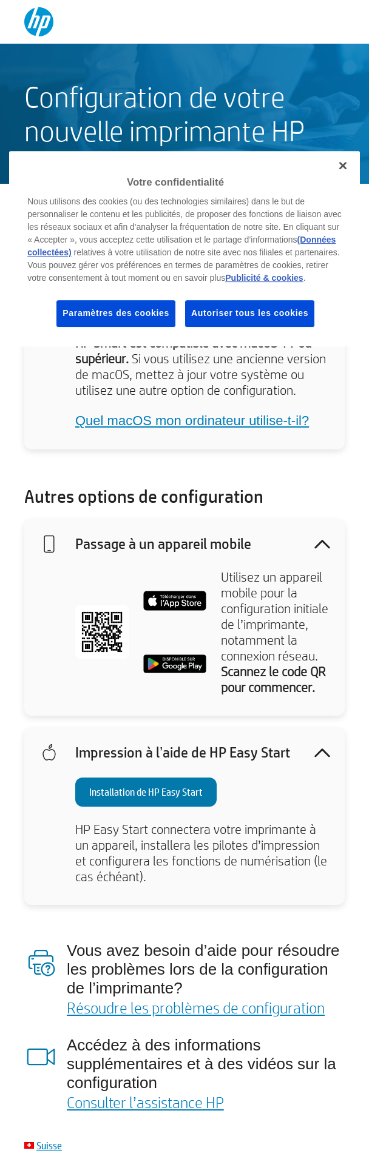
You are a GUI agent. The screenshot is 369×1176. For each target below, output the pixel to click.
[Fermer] (343, 165)
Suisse (49, 1145)
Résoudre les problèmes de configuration (196, 1007)
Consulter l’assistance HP (145, 1102)
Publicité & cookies (264, 278)
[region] (184, 248)
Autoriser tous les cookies (249, 313)
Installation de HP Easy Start (146, 792)
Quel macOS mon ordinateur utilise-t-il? (192, 420)
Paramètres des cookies (116, 313)
